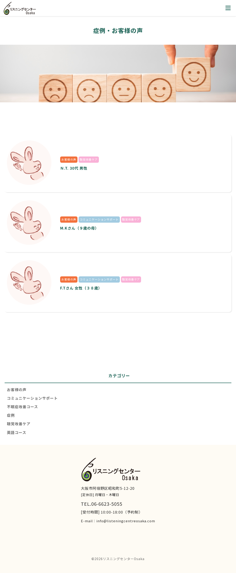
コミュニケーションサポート (32, 398)
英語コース (16, 432)
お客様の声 (17, 389)
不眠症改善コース (22, 406)
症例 (11, 415)
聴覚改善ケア (18, 423)
